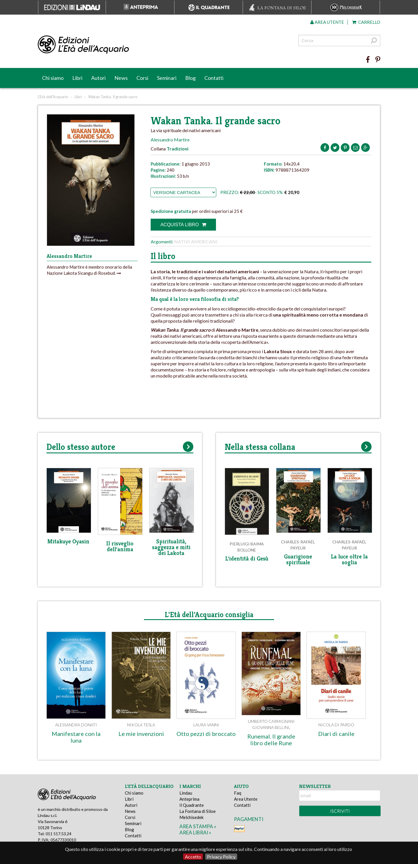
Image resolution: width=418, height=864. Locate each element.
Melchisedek (191, 817)
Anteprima (189, 799)
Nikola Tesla (141, 724)
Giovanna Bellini (270, 727)
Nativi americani (195, 241)
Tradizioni (177, 148)
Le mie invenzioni (141, 733)
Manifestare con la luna (76, 737)
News (121, 78)
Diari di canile (336, 733)
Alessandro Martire (170, 139)
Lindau (185, 792)
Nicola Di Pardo (336, 724)
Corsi (142, 78)
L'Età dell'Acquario (53, 96)
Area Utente (245, 799)
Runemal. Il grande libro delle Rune (271, 739)
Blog (190, 78)
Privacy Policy (221, 856)
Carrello (366, 22)
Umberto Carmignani (271, 721)
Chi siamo (53, 78)
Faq (237, 792)
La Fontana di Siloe (197, 811)
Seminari (166, 78)
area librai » (195, 832)
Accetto (193, 856)
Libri (77, 78)
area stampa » (197, 826)
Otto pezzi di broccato (206, 733)
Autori (98, 78)
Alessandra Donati (76, 724)
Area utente (327, 22)
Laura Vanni (206, 724)
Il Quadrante (191, 805)
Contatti (214, 78)
